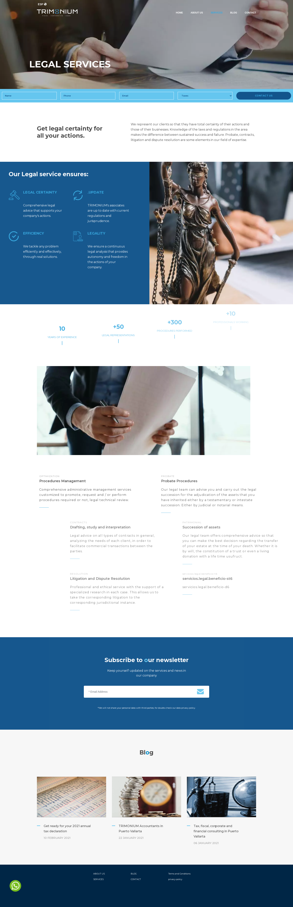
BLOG (233, 12)
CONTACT (250, 12)
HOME (179, 12)
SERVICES (217, 12)
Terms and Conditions (179, 873)
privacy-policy (175, 879)
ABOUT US (197, 12)
